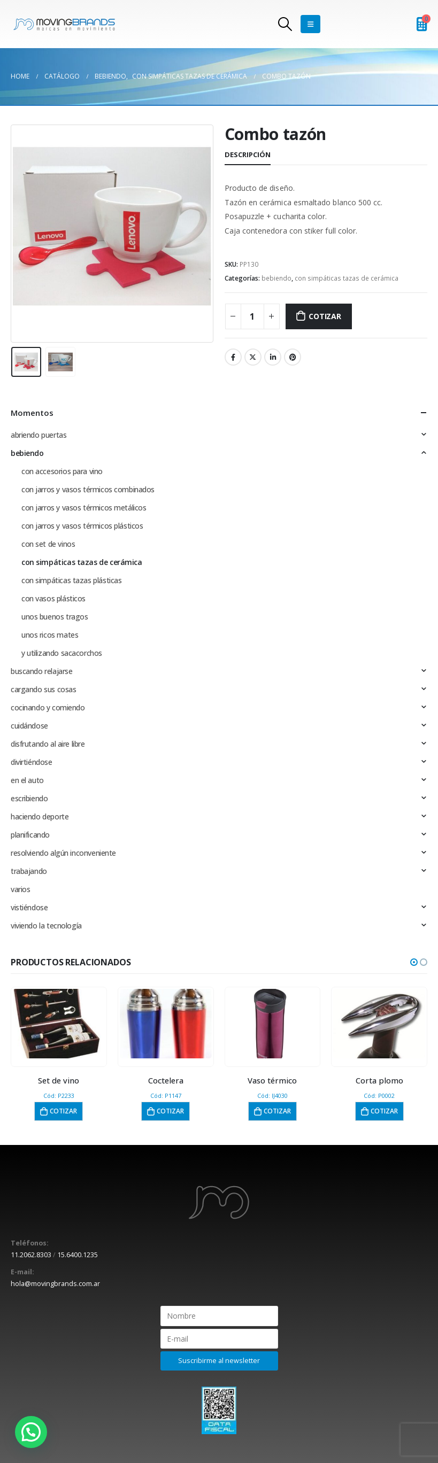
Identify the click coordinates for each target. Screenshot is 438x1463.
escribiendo (29, 798)
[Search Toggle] (284, 24)
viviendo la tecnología (46, 925)
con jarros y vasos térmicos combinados (88, 489)
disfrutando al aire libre (48, 744)
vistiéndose (29, 907)
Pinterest (292, 357)
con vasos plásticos (53, 598)
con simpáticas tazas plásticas (71, 580)
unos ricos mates (49, 635)
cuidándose (29, 726)
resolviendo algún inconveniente (63, 853)
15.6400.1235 (77, 1254)
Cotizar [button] (63, 1111)
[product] (59, 1023)
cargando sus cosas (43, 689)
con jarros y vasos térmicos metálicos (83, 507)
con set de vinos (48, 544)
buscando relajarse (41, 671)
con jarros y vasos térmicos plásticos (82, 526)
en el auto (27, 780)
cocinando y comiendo (48, 707)
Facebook (233, 357)
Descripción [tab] (248, 154)
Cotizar (325, 316)
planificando (30, 835)
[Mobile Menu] (310, 24)
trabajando (29, 871)
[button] (414, 962)
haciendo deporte (39, 816)
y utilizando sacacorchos (61, 653)
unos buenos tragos (54, 616)
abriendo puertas (38, 435)
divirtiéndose (31, 762)
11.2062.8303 (31, 1254)
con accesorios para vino (62, 471)
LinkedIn (272, 357)
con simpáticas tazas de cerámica (346, 278)
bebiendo (276, 278)
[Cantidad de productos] (252, 316)
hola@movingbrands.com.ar (55, 1283)
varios (20, 889)
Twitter (253, 357)
